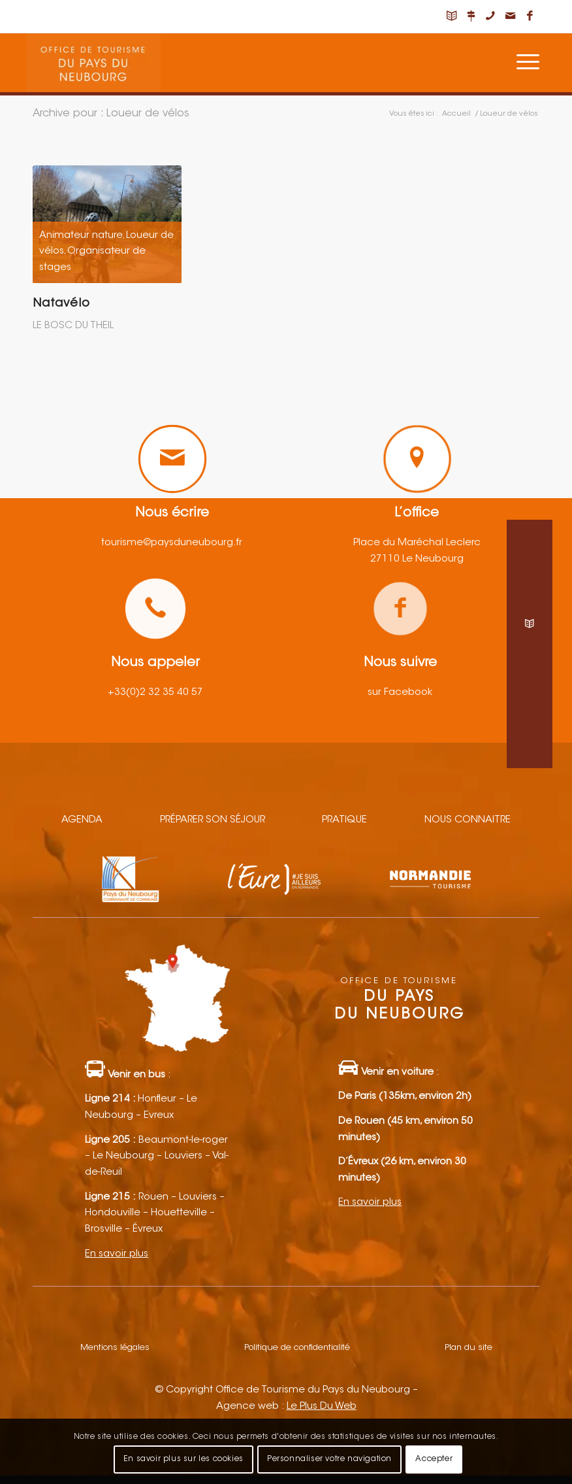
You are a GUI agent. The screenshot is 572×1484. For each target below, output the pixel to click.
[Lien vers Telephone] (490, 16)
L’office (416, 513)
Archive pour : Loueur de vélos (111, 114)
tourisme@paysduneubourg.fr (171, 543)
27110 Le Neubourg (417, 559)
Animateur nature (81, 236)
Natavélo (61, 304)
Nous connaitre (467, 820)
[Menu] (527, 62)
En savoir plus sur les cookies (183, 1459)
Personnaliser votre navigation (329, 1459)
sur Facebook (400, 693)
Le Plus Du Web (322, 1406)
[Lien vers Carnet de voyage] (451, 16)
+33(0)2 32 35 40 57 (155, 693)
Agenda (82, 820)
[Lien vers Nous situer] (471, 16)
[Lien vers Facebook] (529, 16)
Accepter (434, 1459)
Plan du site (468, 1347)
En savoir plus (116, 1254)
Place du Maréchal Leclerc (417, 543)
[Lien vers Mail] (510, 16)
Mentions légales (115, 1347)
